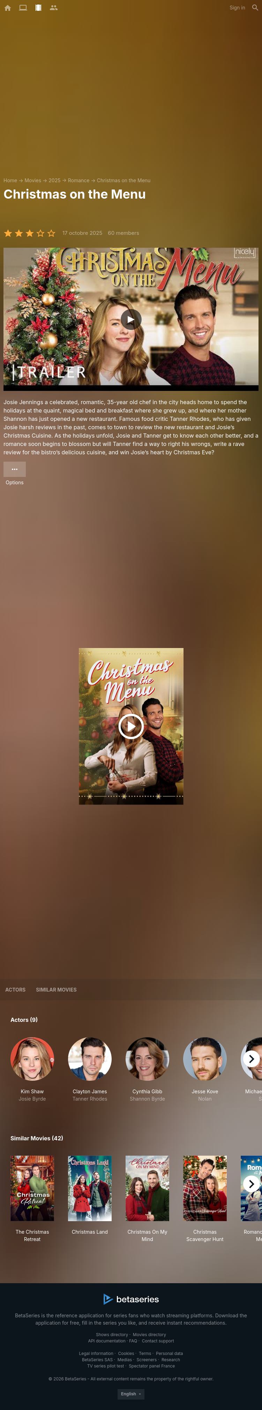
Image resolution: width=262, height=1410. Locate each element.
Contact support (158, 1340)
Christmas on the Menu (124, 180)
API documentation (106, 1340)
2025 (54, 180)
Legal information (96, 1353)
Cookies (126, 1353)
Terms (145, 1353)
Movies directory (149, 1334)
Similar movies (56, 990)
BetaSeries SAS (97, 1359)
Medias (125, 1359)
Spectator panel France (152, 1366)
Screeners (147, 1359)
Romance (79, 180)
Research (171, 1359)
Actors (15, 990)
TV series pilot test (105, 1366)
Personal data (169, 1353)
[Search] (255, 7)
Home (10, 180)
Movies (32, 180)
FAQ (133, 1340)
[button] (32, 1069)
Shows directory (112, 1334)
